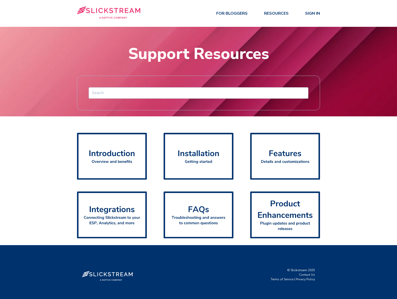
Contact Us (307, 275)
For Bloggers (232, 13)
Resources (276, 13)
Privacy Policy (305, 279)
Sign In (312, 13)
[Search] (198, 92)
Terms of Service (282, 279)
